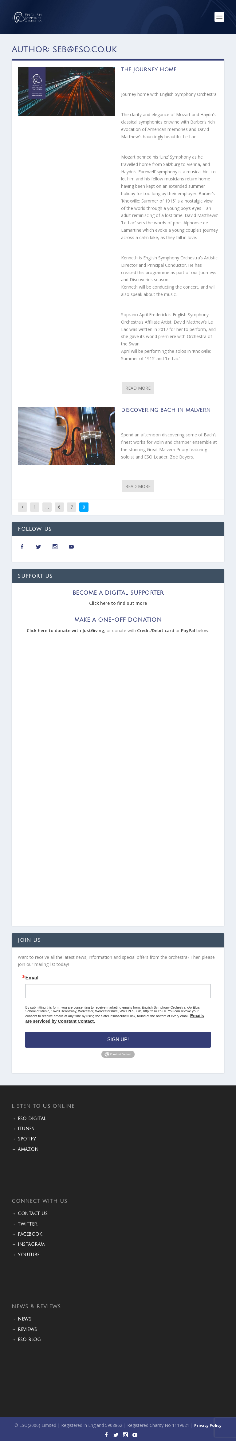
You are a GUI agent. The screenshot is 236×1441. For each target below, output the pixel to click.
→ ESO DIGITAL (29, 1118)
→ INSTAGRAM (28, 1244)
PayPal (188, 630)
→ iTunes (23, 1129)
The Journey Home (148, 70)
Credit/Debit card (155, 630)
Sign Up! (118, 1039)
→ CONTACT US (30, 1213)
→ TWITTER (24, 1224)
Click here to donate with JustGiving (65, 630)
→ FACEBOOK (27, 1234)
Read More (138, 388)
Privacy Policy (208, 1425)
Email (31, 977)
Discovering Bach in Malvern (166, 410)
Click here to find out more (118, 603)
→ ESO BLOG (26, 1339)
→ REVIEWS (24, 1329)
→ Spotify (24, 1139)
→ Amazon (25, 1149)
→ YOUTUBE (26, 1255)
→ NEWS (21, 1319)
